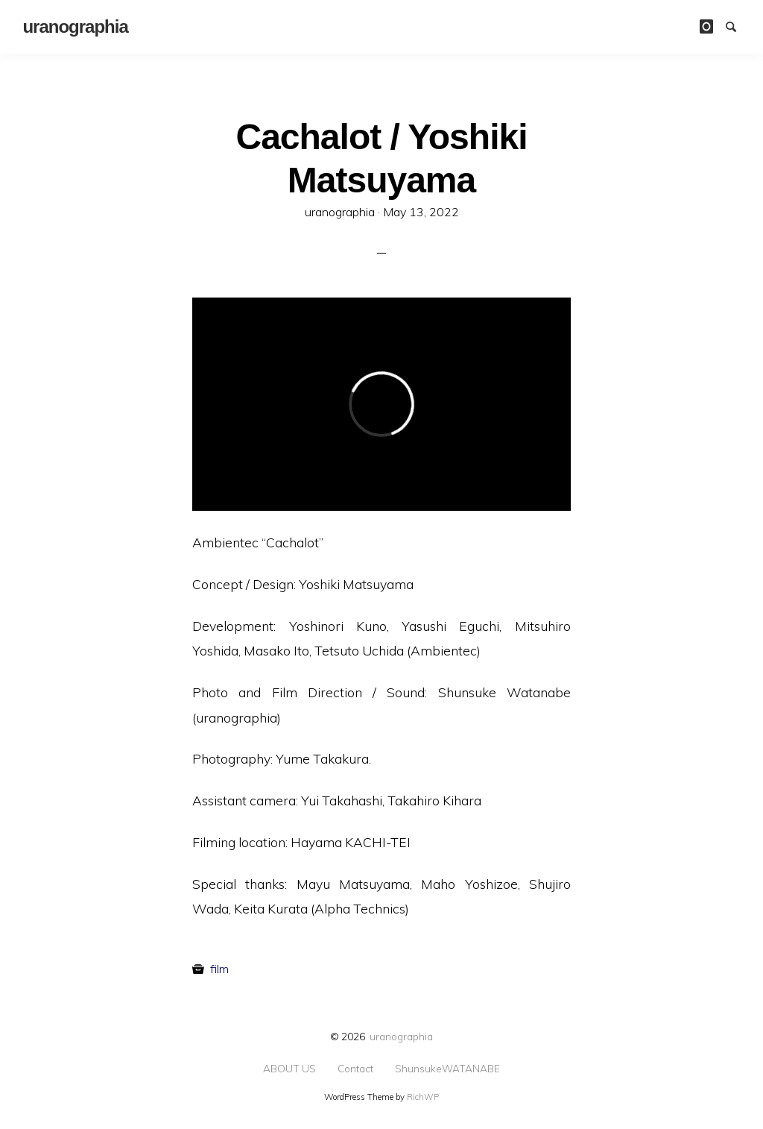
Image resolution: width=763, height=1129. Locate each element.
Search (738, 25)
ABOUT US (289, 1068)
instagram (712, 25)
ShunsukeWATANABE (447, 1068)
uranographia (401, 1036)
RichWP (423, 1097)
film (219, 968)
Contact (355, 1068)
